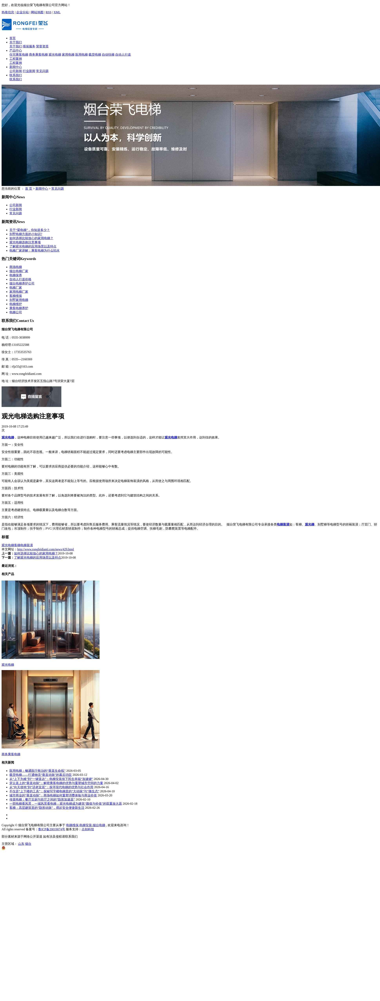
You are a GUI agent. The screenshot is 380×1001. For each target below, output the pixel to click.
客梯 (17, 545)
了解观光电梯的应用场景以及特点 (32, 246)
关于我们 (15, 42)
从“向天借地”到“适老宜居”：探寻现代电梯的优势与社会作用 (51, 787)
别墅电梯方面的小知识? (25, 234)
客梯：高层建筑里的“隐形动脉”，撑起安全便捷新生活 (46, 807)
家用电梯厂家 (18, 291)
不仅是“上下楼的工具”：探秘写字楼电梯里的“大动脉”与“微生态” (54, 791)
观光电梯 (55, 54)
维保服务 (29, 46)
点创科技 (88, 829)
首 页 (28, 188)
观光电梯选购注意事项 (25, 242)
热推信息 (8, 12)
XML (57, 12)
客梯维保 (15, 295)
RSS (48, 12)
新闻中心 (15, 67)
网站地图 (37, 12)
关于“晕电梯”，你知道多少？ (29, 230)
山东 (21, 843)
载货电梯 (95, 54)
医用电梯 (81, 54)
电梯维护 (15, 304)
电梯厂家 (15, 287)
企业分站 (22, 12)
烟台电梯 (99, 825)
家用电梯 (68, 54)
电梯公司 (15, 312)
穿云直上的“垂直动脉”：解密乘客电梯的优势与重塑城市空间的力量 (56, 783)
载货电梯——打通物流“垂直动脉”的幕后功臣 (40, 774)
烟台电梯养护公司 (21, 283)
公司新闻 (15, 71)
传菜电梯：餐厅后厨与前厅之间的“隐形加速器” (42, 799)
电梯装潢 (26, 545)
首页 (12, 38)
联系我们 (15, 75)
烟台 (28, 843)
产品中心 (15, 50)
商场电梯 (15, 267)
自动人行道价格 (20, 279)
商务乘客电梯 (38, 54)
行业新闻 (29, 71)
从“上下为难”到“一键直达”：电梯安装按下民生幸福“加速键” (51, 779)
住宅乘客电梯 (18, 54)
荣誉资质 (42, 46)
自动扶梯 (108, 54)
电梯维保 (72, 825)
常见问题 (42, 71)
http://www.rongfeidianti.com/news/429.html (45, 549)
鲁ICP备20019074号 (51, 829)
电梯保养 (15, 275)
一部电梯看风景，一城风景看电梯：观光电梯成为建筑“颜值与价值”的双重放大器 (65, 803)
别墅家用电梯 (18, 300)
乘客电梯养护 (18, 308)
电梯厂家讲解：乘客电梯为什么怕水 (34, 250)
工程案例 (15, 58)
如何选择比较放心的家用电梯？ (31, 238)
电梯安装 (85, 825)
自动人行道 (123, 54)
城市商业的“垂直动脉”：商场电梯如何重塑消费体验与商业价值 (53, 795)
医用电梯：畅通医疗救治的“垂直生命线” (37, 770)
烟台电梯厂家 (18, 271)
